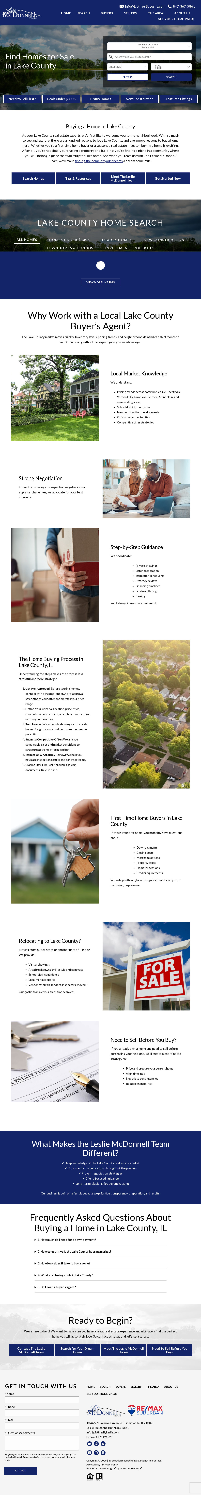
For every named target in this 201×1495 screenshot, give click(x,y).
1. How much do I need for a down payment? (67, 1240)
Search (171, 77)
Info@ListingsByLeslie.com (103, 1432)
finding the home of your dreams (99, 161)
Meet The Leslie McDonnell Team (124, 1350)
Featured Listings (179, 99)
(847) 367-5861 (119, 1428)
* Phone (10, 1407)
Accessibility (93, 1464)
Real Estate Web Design (101, 1468)
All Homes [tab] (26, 240)
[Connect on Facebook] (89, 1452)
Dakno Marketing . (131, 1468)
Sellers (133, 1387)
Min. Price (114, 66)
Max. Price (158, 66)
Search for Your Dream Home (77, 1350)
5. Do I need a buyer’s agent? (57, 1287)
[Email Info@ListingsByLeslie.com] (144, 6)
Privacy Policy (110, 1464)
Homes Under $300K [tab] (69, 240)
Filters (128, 77)
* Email (9, 1420)
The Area (148, 1387)
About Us (166, 1387)
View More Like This (100, 282)
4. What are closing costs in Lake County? (65, 1275)
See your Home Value (176, 18)
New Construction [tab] (164, 240)
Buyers (118, 1387)
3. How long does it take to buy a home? (64, 1263)
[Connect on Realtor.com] (103, 1443)
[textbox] (151, 56)
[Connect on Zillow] (96, 1443)
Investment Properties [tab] (130, 248)
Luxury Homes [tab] (117, 240)
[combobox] (149, 46)
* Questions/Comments (20, 1433)
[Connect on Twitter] (103, 1452)
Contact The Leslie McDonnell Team (31, 1350)
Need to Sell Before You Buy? (169, 1350)
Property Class (148, 46)
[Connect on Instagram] (96, 1452)
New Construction (139, 99)
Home (66, 13)
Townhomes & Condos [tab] (69, 248)
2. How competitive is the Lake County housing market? (74, 1252)
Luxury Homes (100, 99)
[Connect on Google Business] (89, 1444)
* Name (9, 1394)
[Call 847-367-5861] (183, 6)
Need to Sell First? (22, 99)
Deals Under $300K (61, 99)
